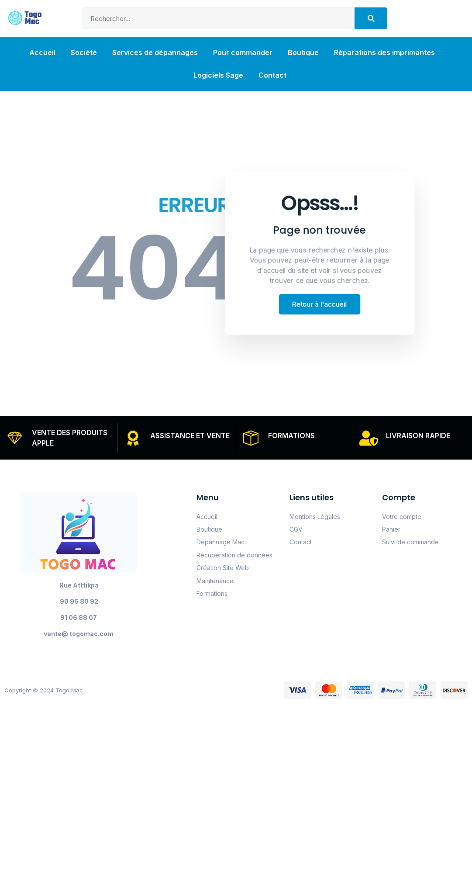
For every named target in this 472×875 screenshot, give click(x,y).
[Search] (371, 18)
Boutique (303, 52)
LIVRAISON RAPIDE (418, 435)
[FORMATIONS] (251, 438)
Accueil (42, 52)
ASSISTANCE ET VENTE (190, 435)
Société (84, 52)
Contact (272, 75)
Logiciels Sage (218, 75)
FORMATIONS (292, 435)
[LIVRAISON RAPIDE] (369, 438)
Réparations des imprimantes (384, 52)
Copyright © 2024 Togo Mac (43, 690)
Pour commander (242, 52)
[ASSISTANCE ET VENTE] (133, 438)
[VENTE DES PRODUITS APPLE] (15, 438)
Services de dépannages (155, 52)
